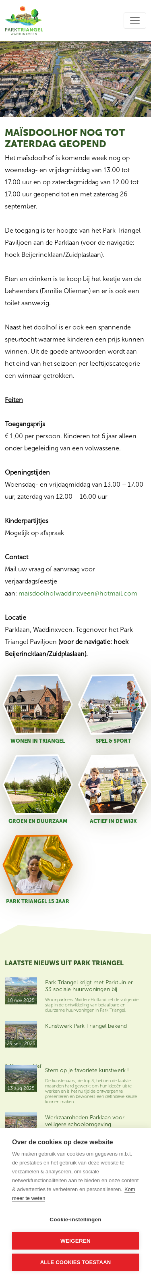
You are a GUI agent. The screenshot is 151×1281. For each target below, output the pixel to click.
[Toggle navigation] (135, 20)
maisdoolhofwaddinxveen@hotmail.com (78, 593)
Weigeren (75, 1241)
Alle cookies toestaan (75, 1262)
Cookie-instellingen (75, 1219)
